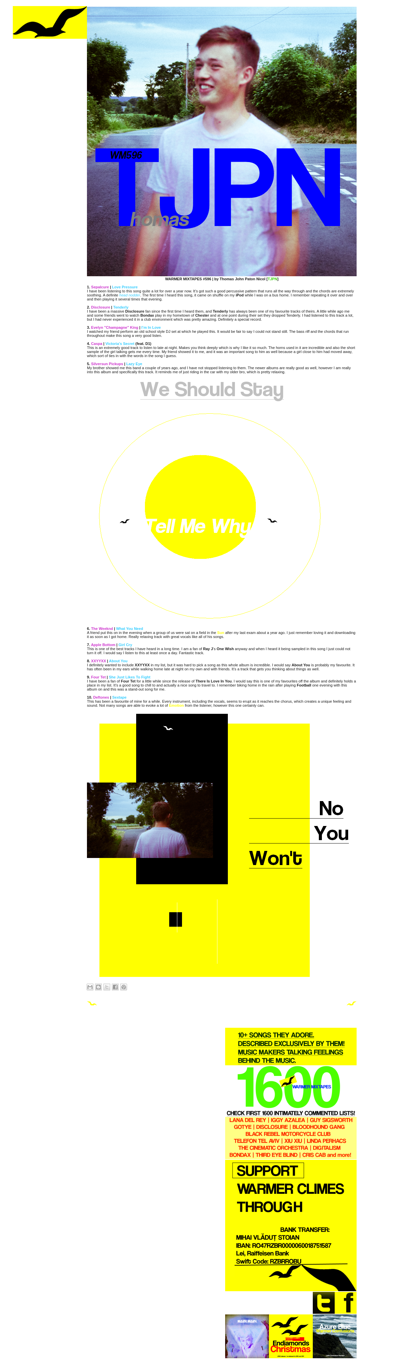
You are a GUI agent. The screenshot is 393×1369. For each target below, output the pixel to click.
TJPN (272, 279)
